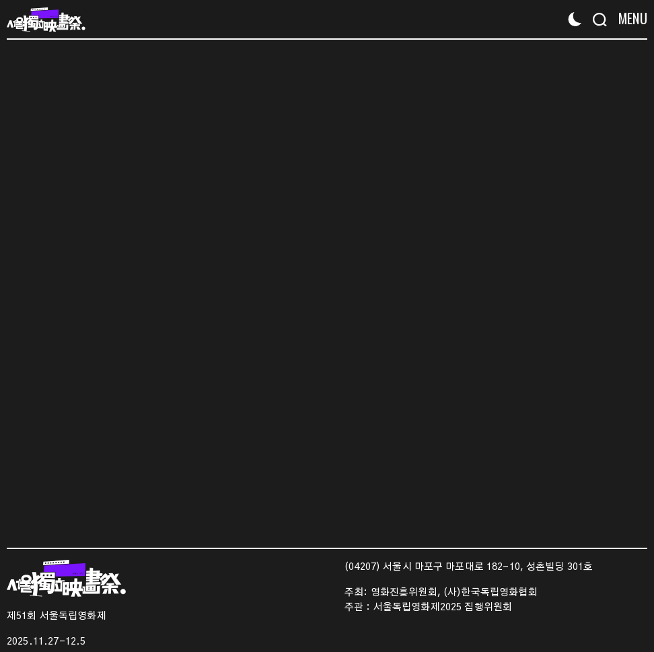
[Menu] (628, 18)
